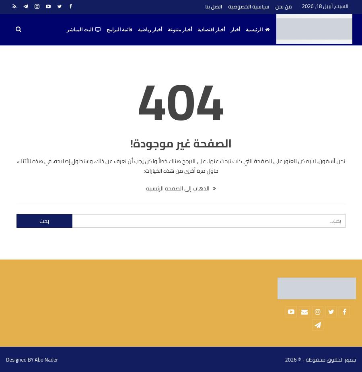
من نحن (283, 6)
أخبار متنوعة (180, 30)
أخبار (235, 30)
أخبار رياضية (150, 30)
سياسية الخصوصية (248, 6)
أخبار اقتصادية (211, 30)
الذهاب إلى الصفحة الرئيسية (181, 188)
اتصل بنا (213, 6)
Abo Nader (46, 359)
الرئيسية (257, 30)
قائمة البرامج (119, 30)
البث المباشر (84, 30)
